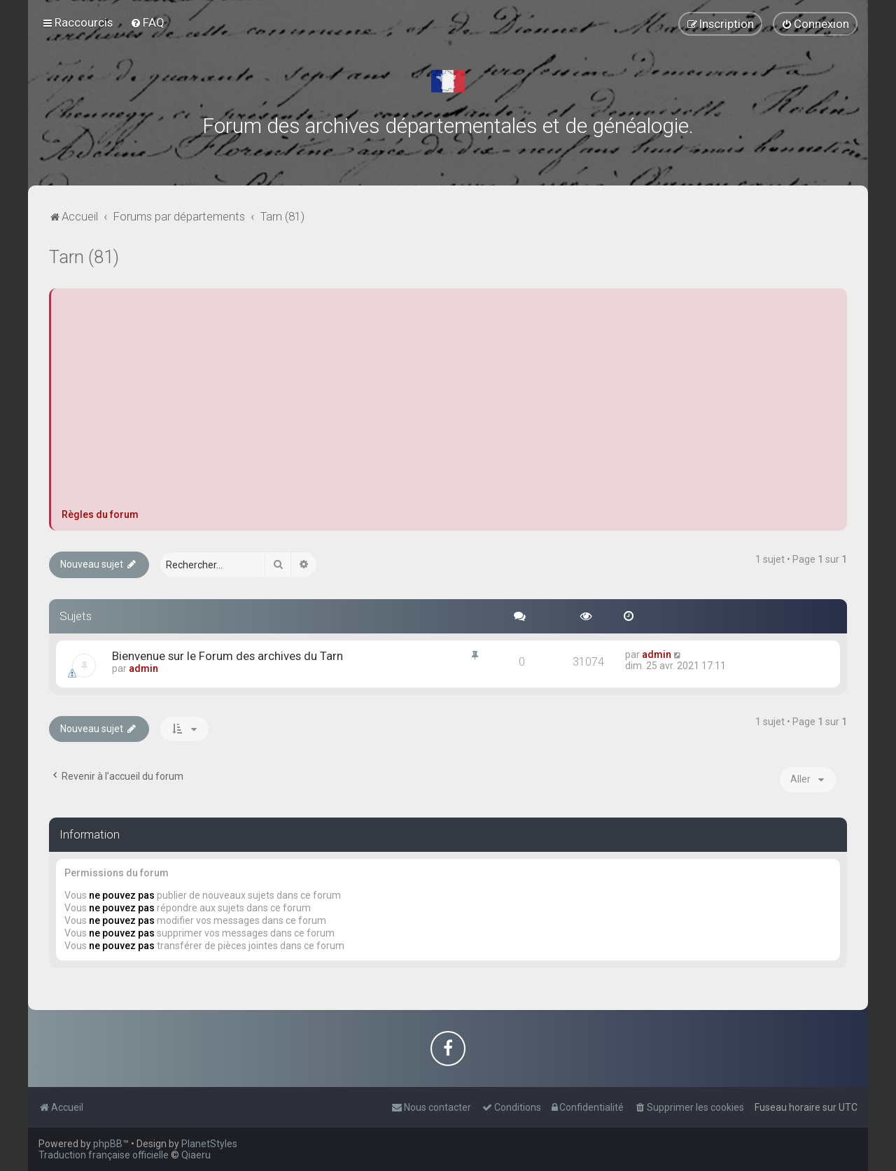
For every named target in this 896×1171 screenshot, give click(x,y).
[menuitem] (147, 22)
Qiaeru (196, 1155)
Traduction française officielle (103, 1155)
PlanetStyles (209, 1143)
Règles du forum (100, 514)
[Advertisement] (449, 404)
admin (143, 668)
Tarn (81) (84, 257)
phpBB (107, 1143)
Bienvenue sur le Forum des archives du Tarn (227, 656)
